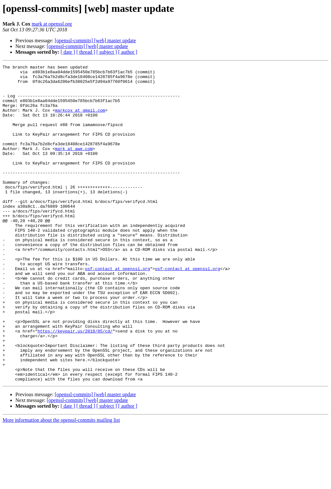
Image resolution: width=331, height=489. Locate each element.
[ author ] (127, 52)
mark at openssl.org (52, 24)
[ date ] (68, 52)
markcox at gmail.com (80, 120)
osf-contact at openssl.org (117, 310)
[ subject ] (106, 52)
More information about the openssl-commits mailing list (61, 483)
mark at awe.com (74, 166)
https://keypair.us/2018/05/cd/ (74, 385)
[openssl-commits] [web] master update (95, 40)
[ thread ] (85, 52)
